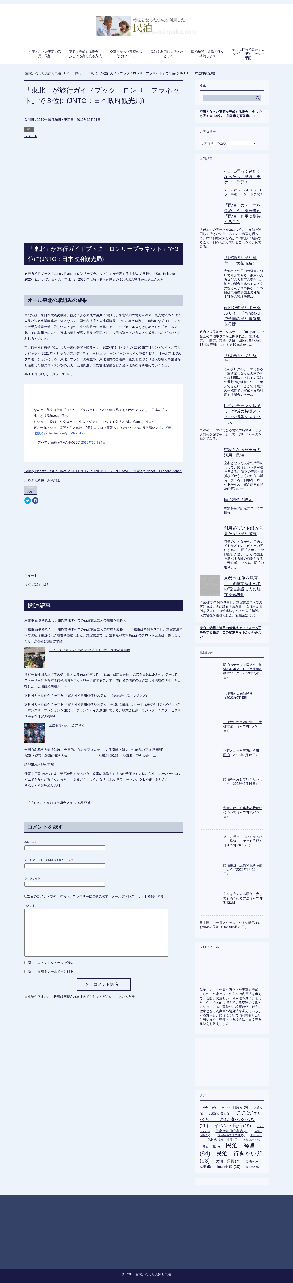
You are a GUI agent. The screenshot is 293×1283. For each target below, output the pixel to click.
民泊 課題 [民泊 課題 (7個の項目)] (227, 1161)
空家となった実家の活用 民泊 (44, 54)
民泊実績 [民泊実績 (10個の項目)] (229, 1166)
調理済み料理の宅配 (39, 764)
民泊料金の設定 (238, 499)
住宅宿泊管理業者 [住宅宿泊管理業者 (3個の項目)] (231, 1135)
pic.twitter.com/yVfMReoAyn (64, 433)
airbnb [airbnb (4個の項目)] (209, 1107)
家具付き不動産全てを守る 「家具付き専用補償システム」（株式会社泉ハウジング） (86, 695)
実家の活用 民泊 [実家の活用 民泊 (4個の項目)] (222, 1139)
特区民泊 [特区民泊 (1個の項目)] (252, 1167)
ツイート (30, 136)
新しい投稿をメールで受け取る (50, 971)
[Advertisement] (103, 162)
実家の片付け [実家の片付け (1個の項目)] (251, 1139)
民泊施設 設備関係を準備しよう (207, 54)
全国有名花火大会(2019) (66, 725)
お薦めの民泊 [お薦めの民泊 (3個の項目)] (220, 1113)
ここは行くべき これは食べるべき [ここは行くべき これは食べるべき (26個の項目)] (231, 1119)
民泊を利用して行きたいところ (167, 54)
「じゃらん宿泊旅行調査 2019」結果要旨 (60, 803)
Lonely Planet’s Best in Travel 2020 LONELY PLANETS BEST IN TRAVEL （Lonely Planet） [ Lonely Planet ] (103, 471)
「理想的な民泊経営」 (239, 693)
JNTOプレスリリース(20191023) (48, 374)
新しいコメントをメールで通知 (50, 962)
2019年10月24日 (93, 442)
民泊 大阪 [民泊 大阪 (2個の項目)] (211, 1146)
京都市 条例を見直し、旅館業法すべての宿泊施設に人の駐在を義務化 (75, 620)
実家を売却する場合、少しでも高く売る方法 (85, 54)
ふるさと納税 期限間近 (42, 480)
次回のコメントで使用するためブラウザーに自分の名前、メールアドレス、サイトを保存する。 (97, 896)
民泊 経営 (42, 584)
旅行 (29, 129)
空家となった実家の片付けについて (126, 54)
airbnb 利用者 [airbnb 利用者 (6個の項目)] (235, 1107)
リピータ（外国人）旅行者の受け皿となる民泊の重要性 (89, 650)
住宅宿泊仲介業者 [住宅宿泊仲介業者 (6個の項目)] (231, 1131)
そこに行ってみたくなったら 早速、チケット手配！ (248, 54)
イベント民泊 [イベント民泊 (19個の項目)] (232, 1125)
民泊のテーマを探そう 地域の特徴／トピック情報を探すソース (242, 669)
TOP (47, 73)
